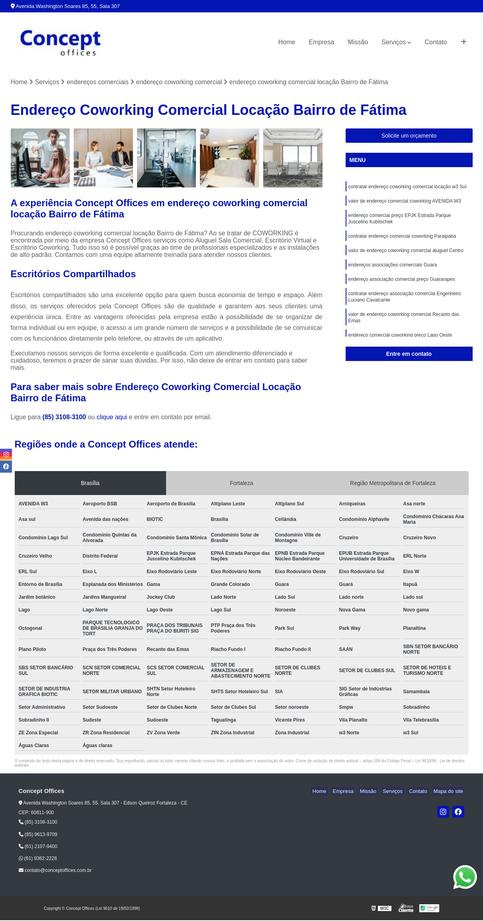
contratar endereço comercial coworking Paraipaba (402, 240)
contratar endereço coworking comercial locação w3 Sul (407, 188)
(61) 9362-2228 (38, 859)
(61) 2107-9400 (38, 847)
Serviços (393, 42)
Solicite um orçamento (409, 136)
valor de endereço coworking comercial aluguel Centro (406, 255)
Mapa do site (449, 792)
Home (286, 42)
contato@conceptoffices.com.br (55, 871)
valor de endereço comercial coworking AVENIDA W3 (404, 203)
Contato (435, 42)
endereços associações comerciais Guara (392, 271)
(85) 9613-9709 (38, 835)
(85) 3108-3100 (65, 417)
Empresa (321, 42)
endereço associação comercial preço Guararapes (401, 286)
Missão (358, 42)
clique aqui (112, 417)
